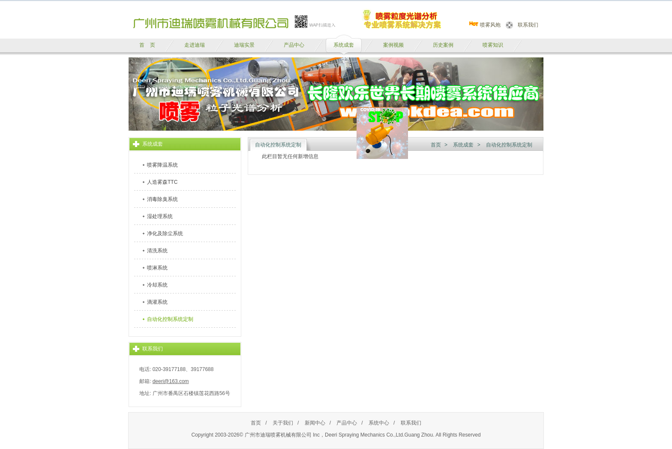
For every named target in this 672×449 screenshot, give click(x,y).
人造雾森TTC (162, 182)
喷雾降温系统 (162, 165)
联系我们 (528, 25)
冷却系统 (157, 285)
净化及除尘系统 (165, 233)
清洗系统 (157, 251)
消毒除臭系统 (162, 199)
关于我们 (283, 423)
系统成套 (463, 145)
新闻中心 (315, 423)
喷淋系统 (157, 268)
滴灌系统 (157, 302)
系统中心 (379, 423)
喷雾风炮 (490, 25)
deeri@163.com (171, 381)
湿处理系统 (160, 216)
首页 (436, 145)
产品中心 (346, 423)
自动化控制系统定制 (170, 319)
